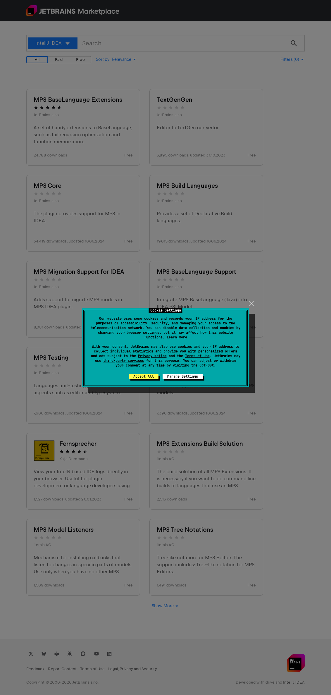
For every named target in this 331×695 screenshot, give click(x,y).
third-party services (123, 360)
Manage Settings (182, 376)
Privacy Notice (152, 356)
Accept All (143, 376)
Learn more (177, 337)
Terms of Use (197, 356)
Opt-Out (206, 365)
